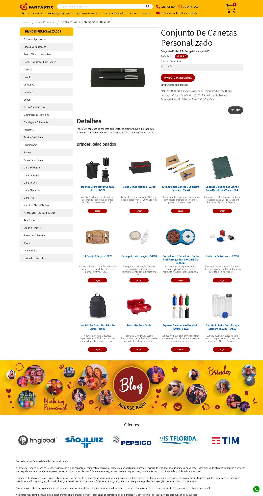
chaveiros (29, 84)
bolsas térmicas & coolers (37, 54)
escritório (29, 129)
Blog (133, 13)
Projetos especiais (87, 13)
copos (27, 99)
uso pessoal (30, 250)
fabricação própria (33, 137)
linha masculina (32, 190)
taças (27, 243)
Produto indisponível (178, 77)
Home (25, 13)
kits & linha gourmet (35, 160)
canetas (28, 77)
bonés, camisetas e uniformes (40, 62)
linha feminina (31, 175)
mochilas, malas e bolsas (36, 205)
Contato (145, 13)
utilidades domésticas (35, 258)
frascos (28, 152)
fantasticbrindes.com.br (179, 13)
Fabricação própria (59, 13)
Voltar (235, 110)
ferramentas (30, 145)
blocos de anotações (35, 46)
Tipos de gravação (114, 13)
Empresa (38, 13)
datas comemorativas (35, 107)
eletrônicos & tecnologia (36, 114)
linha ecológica (32, 167)
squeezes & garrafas (34, 235)
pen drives (29, 220)
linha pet (29, 197)
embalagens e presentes (37, 122)
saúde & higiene (32, 227)
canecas (28, 69)
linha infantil (30, 182)
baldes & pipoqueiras (35, 39)
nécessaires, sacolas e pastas (39, 212)
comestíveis (30, 92)
